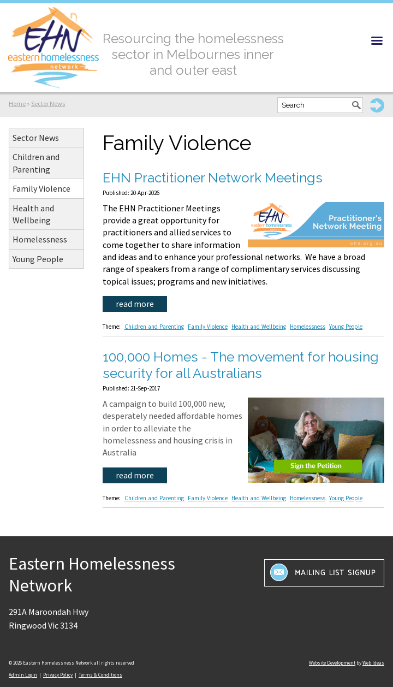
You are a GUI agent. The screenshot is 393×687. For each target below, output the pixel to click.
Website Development (332, 663)
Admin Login (23, 675)
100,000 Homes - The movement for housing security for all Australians (241, 365)
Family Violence (41, 188)
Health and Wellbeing (33, 214)
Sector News (48, 103)
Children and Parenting (36, 162)
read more (135, 303)
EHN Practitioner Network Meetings (213, 178)
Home (17, 103)
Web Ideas (373, 663)
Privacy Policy (58, 675)
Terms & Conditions (100, 675)
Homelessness (40, 239)
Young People (38, 258)
